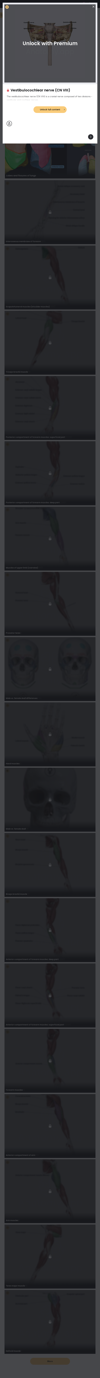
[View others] (90, 137)
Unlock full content (50, 109)
